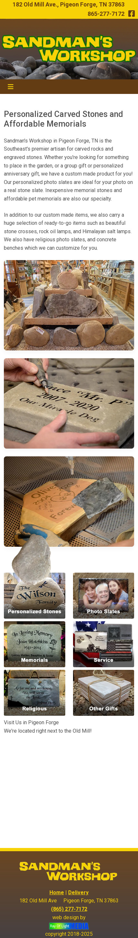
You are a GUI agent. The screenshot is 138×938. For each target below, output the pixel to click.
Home (56, 892)
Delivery (78, 892)
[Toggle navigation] (10, 86)
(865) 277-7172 (69, 909)
